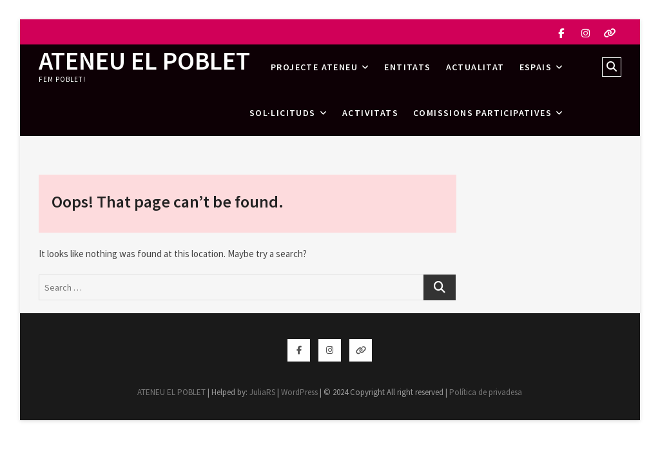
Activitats (370, 113)
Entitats (407, 67)
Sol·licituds (282, 113)
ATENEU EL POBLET (144, 60)
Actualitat (475, 67)
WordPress (299, 392)
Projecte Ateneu (314, 67)
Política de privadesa (485, 392)
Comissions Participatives (482, 113)
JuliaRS (262, 392)
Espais (535, 67)
